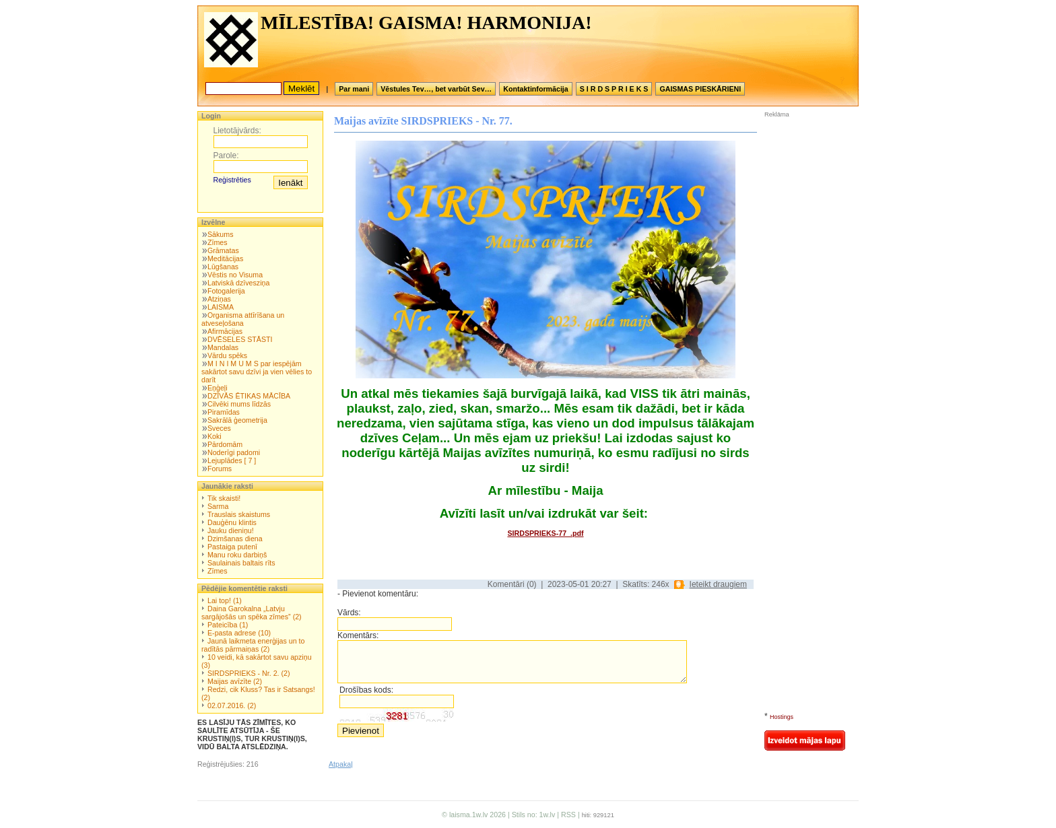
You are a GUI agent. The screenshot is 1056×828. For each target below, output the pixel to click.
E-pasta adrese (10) (239, 633)
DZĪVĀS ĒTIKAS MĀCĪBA (248, 396)
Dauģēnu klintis (232, 522)
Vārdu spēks (227, 355)
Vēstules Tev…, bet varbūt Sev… (436, 89)
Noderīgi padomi (233, 452)
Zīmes (217, 242)
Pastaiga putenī (232, 547)
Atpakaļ (341, 764)
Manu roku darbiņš (237, 555)
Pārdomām (224, 444)
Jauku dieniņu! (230, 530)
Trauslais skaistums (238, 514)
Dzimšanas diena (235, 538)
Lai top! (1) (224, 600)
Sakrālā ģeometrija (237, 420)
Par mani (354, 89)
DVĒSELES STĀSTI (240, 339)
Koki (214, 436)
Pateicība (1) (227, 625)
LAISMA (220, 307)
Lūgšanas (222, 267)
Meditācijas (225, 258)
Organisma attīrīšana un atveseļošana (242, 319)
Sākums (220, 234)
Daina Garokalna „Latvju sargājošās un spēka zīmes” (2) (251, 613)
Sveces (219, 428)
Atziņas (219, 299)
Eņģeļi (217, 388)
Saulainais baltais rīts (241, 563)
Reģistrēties (232, 180)
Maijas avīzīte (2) (234, 681)
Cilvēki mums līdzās (239, 404)
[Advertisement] (804, 208)
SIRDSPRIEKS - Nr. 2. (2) (248, 673)
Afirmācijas (224, 331)
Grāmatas (223, 250)
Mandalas (222, 347)
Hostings (781, 717)
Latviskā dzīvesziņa (238, 283)
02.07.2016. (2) (231, 705)
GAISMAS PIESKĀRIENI (700, 89)
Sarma (217, 506)
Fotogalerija (226, 291)
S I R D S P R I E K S (614, 89)
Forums (219, 468)
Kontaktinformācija (535, 89)
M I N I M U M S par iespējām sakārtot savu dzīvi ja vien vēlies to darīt (256, 371)
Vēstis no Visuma (235, 275)
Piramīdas (223, 412)
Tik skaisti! (223, 498)
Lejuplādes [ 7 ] (231, 460)
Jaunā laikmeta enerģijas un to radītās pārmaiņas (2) (253, 645)
